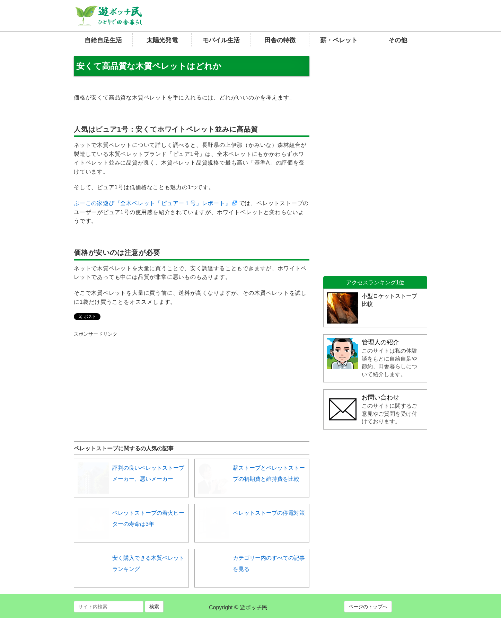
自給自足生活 (103, 40)
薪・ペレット (339, 40)
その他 (397, 40)
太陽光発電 (162, 40)
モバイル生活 (221, 40)
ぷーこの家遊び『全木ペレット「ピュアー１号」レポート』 (152, 203)
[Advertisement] (126, 380)
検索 (154, 606)
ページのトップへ (368, 606)
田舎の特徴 (280, 40)
